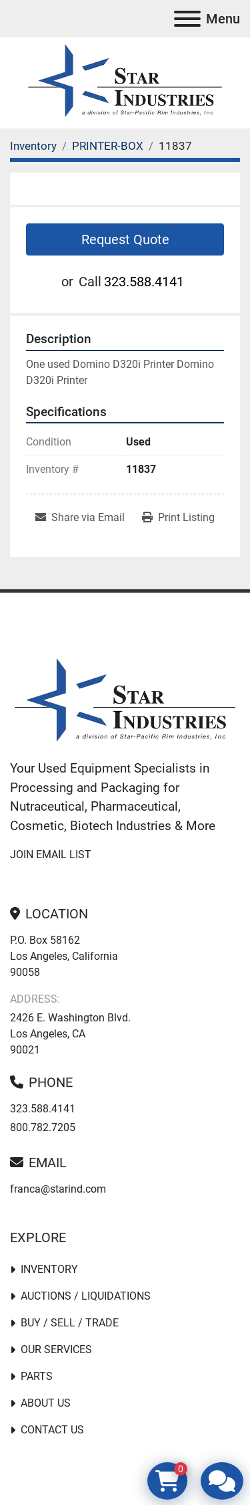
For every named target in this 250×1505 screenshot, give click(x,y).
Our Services (56, 1349)
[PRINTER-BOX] (107, 146)
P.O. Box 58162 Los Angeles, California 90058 (64, 956)
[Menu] (187, 19)
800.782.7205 (42, 1127)
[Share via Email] (80, 517)
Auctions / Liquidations (86, 1296)
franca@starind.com (58, 1189)
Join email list (50, 854)
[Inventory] (33, 146)
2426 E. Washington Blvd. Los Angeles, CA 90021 (70, 1033)
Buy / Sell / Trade (70, 1322)
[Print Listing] (178, 517)
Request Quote (125, 239)
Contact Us (52, 1429)
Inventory (49, 1269)
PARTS (37, 1376)
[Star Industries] (125, 702)
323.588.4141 (144, 282)
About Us (46, 1403)
